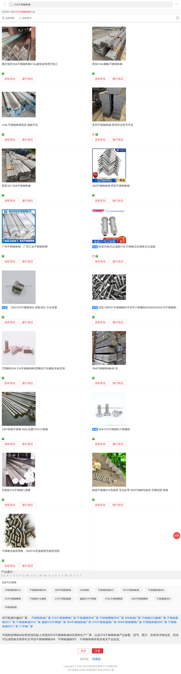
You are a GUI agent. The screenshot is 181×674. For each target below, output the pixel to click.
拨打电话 (27, 78)
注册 (97, 650)
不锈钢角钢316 (13, 590)
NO (45, 575)
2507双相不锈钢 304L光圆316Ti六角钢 (25, 429)
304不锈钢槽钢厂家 (129, 622)
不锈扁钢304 (163, 598)
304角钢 (84, 590)
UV (66, 575)
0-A (3, 575)
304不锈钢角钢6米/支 (105, 368)
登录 (83, 650)
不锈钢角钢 (11, 607)
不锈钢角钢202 (156, 590)
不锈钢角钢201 (106, 590)
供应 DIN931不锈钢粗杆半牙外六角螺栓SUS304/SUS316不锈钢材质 (139, 307)
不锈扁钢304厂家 (88, 618)
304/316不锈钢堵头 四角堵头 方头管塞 (32, 307)
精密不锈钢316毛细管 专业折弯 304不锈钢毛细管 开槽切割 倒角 (130, 490)
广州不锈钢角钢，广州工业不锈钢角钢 (25, 246)
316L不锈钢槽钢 (113, 598)
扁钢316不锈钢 (88, 598)
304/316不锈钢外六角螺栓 (114, 429)
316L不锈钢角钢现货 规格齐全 (20, 125)
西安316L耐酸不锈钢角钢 (107, 64)
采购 (176, 535)
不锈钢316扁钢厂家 (154, 618)
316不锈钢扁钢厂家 (104, 622)
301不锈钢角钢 (131, 590)
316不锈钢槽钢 (13, 598)
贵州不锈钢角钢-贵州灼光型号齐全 (112, 125)
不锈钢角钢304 (38, 590)
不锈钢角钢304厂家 (155, 622)
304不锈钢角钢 (63, 590)
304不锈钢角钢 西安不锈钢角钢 (111, 185)
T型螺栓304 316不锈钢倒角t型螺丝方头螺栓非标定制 (33, 368)
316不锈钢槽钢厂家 (64, 618)
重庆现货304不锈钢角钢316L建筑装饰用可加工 (30, 64)
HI (27, 575)
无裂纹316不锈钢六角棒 (16, 490)
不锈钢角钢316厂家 (28, 622)
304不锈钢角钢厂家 (79, 622)
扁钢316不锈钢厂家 (53, 622)
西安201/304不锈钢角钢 (16, 185)
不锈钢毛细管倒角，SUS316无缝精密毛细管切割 (31, 551)
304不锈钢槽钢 (140, 598)
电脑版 (96, 659)
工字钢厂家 (26, 626)
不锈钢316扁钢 (38, 598)
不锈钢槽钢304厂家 (111, 618)
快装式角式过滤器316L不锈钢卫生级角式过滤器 (127, 246)
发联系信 (10, 78)
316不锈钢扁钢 (63, 598)
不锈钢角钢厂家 (41, 618)
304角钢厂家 (133, 618)
